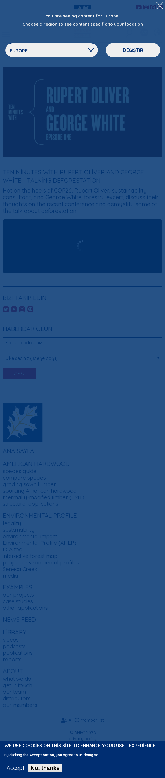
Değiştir (133, 50)
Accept (15, 768)
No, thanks (45, 768)
